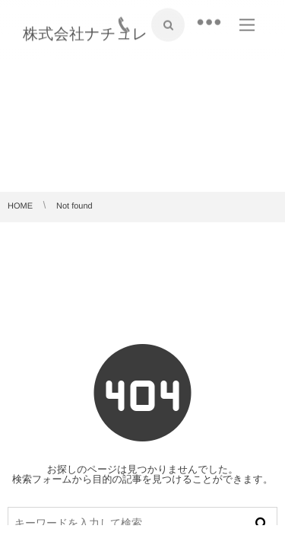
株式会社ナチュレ (85, 33)
